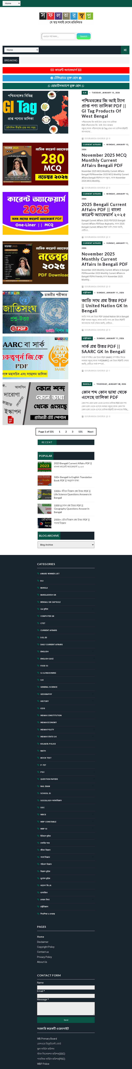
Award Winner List (49, 554)
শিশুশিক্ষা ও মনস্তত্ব (47, 894)
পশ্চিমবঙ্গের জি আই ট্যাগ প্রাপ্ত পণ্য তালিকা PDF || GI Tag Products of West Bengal (97, 105)
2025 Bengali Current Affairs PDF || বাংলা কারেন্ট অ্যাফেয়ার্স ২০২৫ (97, 196)
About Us (42, 942)
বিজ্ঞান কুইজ (45, 852)
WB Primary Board (47, 1019)
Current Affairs (77, 138)
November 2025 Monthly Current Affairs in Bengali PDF (94, 241)
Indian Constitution (51, 696)
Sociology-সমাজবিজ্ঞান (51, 781)
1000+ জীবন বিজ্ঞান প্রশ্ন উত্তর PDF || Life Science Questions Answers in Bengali (72, 474)
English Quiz (47, 639)
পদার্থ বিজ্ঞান (45, 837)
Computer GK (47, 596)
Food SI (44, 646)
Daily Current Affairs (51, 625)
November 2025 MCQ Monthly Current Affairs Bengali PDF (92, 151)
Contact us (43, 932)
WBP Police (43, 1044)
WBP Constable (48, 802)
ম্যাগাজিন (44, 873)
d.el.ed (43, 618)
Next (91, 411)
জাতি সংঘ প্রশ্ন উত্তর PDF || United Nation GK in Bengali (96, 284)
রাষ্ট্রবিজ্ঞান (72, 274)
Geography (46, 674)
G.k (70, 92)
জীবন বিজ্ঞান (45, 830)
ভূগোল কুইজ (45, 859)
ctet (42, 604)
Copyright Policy (45, 927)
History (44, 681)
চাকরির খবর (45, 823)
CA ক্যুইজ (44, 589)
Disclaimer (42, 922)
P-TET (43, 745)
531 (80, 411)
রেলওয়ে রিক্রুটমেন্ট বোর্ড (49, 1024)
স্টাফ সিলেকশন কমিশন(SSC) (51, 1034)
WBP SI (43, 809)
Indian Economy (48, 703)
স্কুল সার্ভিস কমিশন (45, 1029)
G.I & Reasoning (48, 653)
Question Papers (49, 759)
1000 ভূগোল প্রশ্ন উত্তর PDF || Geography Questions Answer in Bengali (71, 489)
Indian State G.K (48, 717)
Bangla (72, 365)
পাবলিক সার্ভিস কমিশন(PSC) (51, 1039)
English (44, 632)
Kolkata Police (48, 724)
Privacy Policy (44, 937)
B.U (41, 561)
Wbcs (43, 795)
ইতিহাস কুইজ (45, 816)
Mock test (45, 738)
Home (40, 917)
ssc (42, 788)
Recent (47, 422)
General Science (48, 667)
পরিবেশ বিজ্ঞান (46, 844)
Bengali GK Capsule (50, 582)
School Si (45, 774)
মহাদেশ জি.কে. (46, 866)
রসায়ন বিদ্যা (45, 880)
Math (43, 731)
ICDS (42, 688)
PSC (42, 752)
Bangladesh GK (48, 575)
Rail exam (45, 767)
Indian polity (47, 710)
